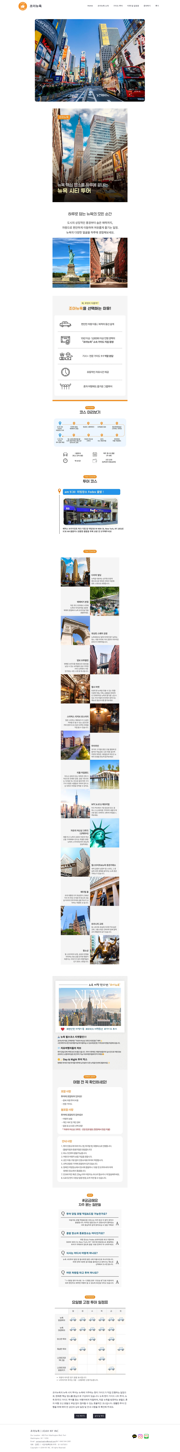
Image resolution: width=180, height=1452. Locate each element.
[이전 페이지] (80, 1416)
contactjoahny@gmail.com (46, 1441)
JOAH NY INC (50, 1431)
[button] (90, 60)
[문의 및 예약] (99, 1416)
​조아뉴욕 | (36, 1431)
